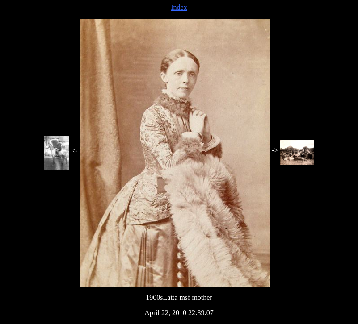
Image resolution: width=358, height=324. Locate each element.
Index (179, 7)
